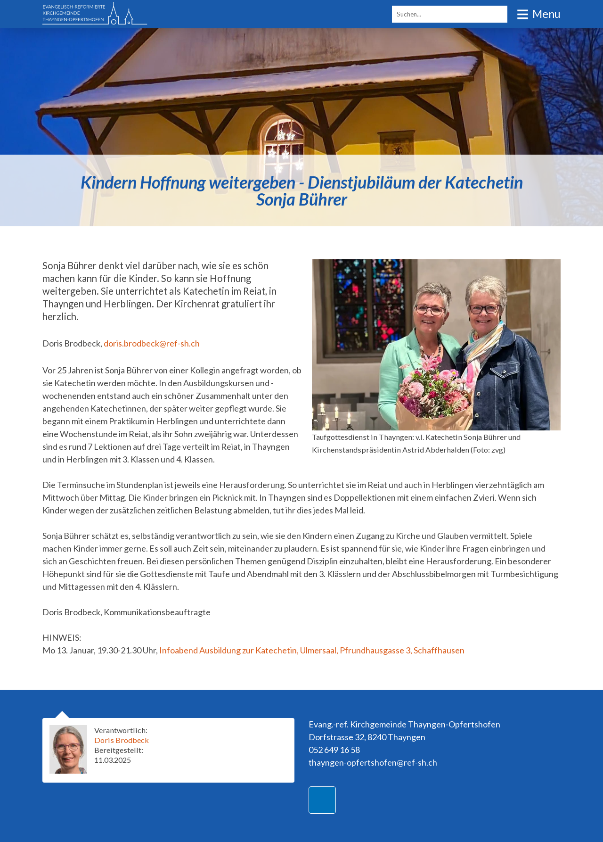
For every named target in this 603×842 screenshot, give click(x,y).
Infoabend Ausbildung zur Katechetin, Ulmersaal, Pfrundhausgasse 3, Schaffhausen (311, 650)
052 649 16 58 (334, 749)
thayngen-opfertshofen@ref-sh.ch (373, 762)
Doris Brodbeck (121, 739)
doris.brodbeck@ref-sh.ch (152, 343)
